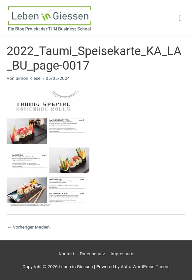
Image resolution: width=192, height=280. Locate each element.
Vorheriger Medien (28, 227)
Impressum (122, 253)
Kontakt (66, 253)
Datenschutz (92, 253)
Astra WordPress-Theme (145, 266)
